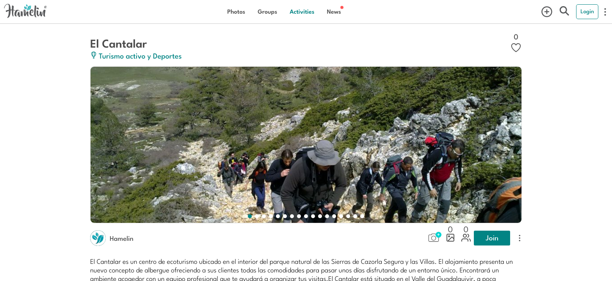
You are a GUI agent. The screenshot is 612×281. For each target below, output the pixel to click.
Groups (267, 11)
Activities (302, 11)
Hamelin (121, 238)
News (334, 11)
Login (587, 11)
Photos (236, 11)
